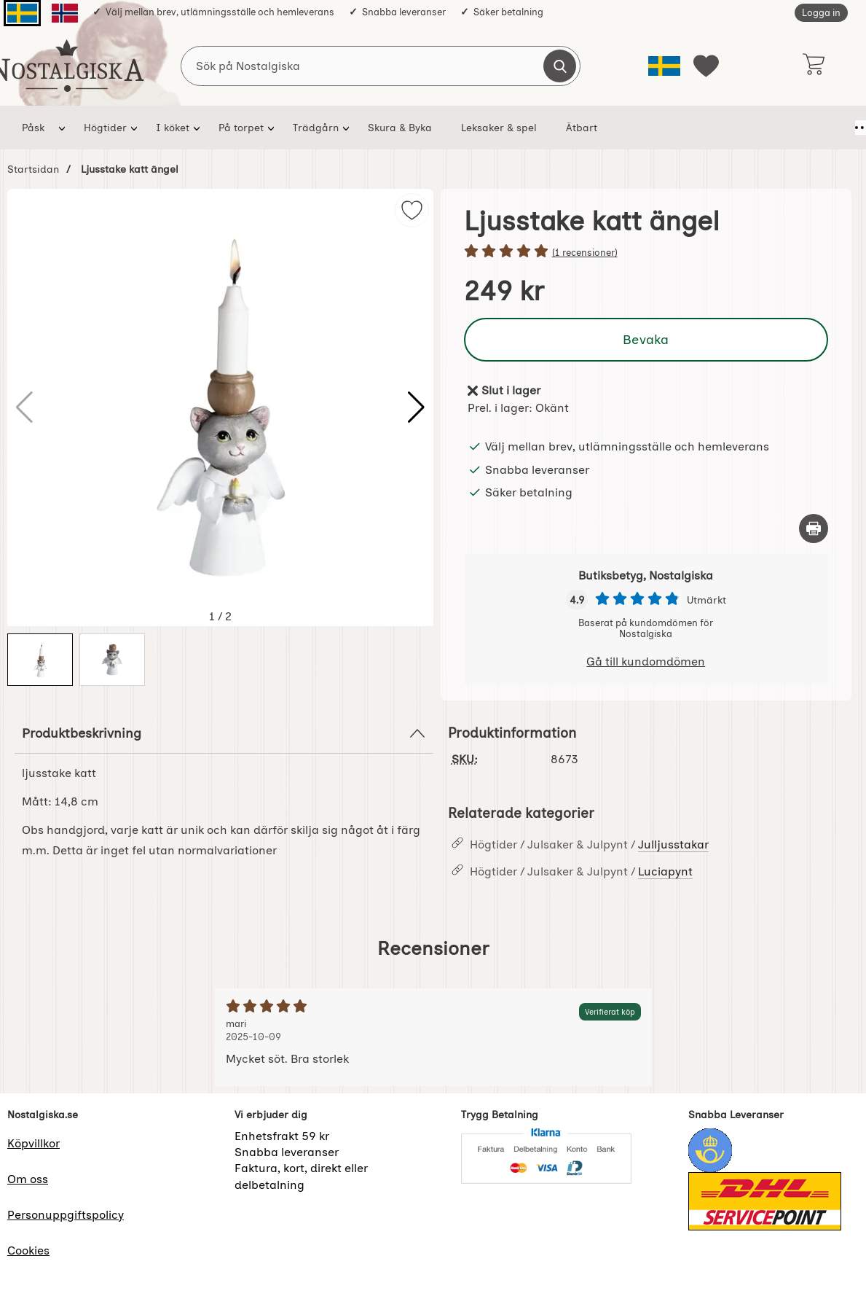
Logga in (821, 12)
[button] (416, 407)
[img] (412, 210)
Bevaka (646, 339)
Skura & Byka (400, 127)
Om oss (27, 1179)
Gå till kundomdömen (645, 661)
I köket (172, 127)
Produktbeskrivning (224, 733)
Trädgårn (316, 127)
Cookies (28, 1250)
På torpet (241, 127)
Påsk (33, 127)
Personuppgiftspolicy (65, 1215)
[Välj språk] (664, 66)
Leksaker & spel (499, 127)
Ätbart (581, 127)
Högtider (105, 127)
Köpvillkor (33, 1143)
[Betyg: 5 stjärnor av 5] (646, 252)
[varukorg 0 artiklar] (813, 65)
